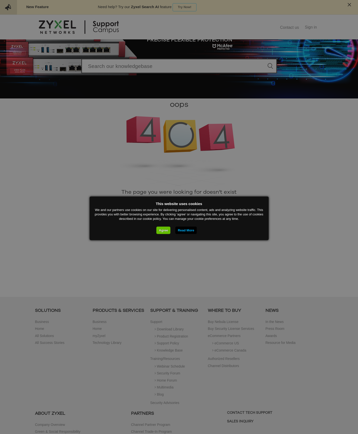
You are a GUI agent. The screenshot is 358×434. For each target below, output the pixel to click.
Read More (186, 230)
